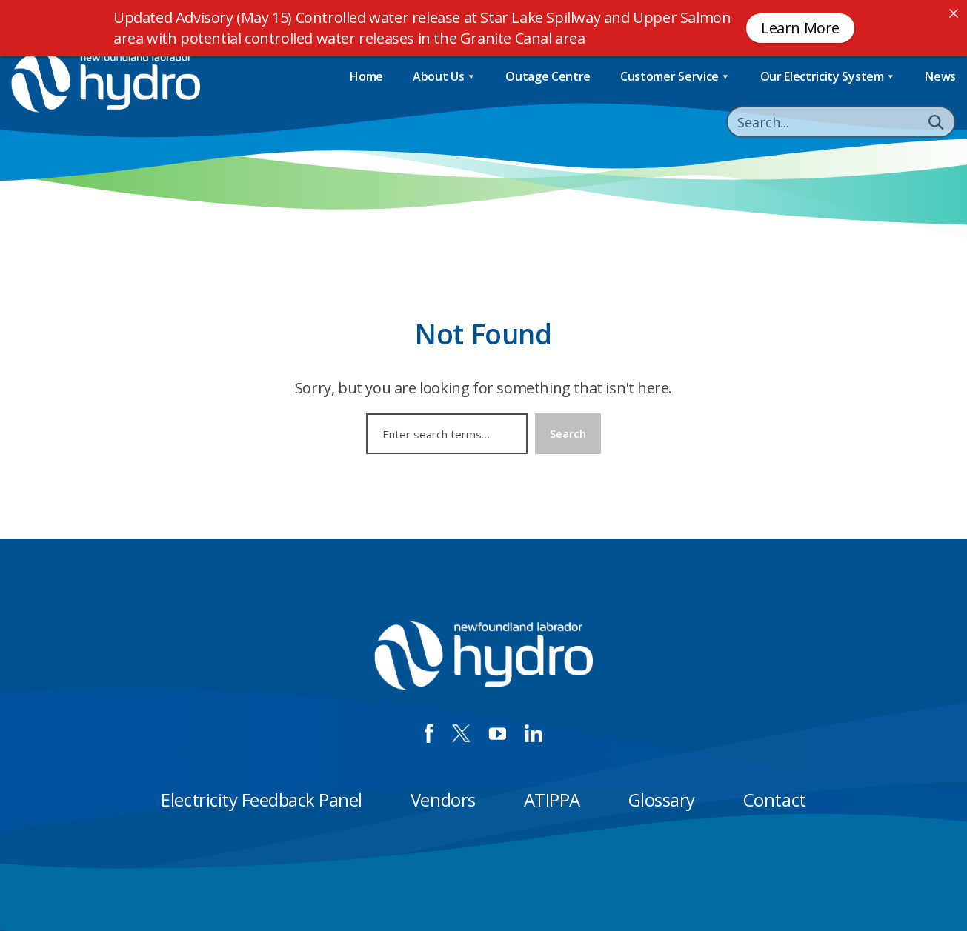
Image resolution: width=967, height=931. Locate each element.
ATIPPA (552, 799)
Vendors (443, 799)
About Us (444, 77)
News (940, 76)
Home (366, 76)
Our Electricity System (828, 77)
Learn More (800, 28)
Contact (774, 799)
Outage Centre (548, 76)
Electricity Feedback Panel (261, 799)
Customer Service (675, 77)
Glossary (661, 799)
